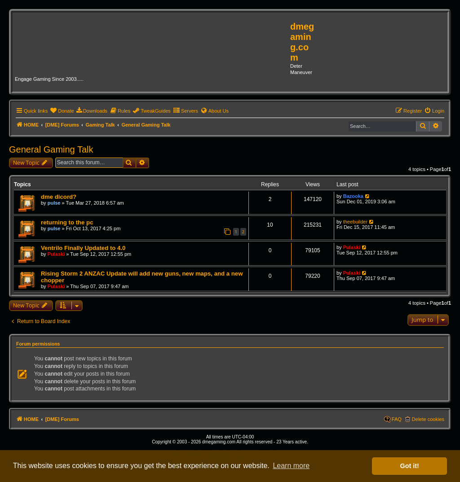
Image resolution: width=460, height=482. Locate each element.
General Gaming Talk (51, 149)
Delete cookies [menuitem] (428, 419)
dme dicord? (58, 196)
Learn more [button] (291, 465)
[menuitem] (62, 110)
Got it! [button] (409, 465)
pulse (54, 203)
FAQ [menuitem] (397, 419)
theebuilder (355, 221)
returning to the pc (67, 222)
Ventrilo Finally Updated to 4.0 (83, 248)
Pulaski (56, 254)
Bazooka (353, 196)
